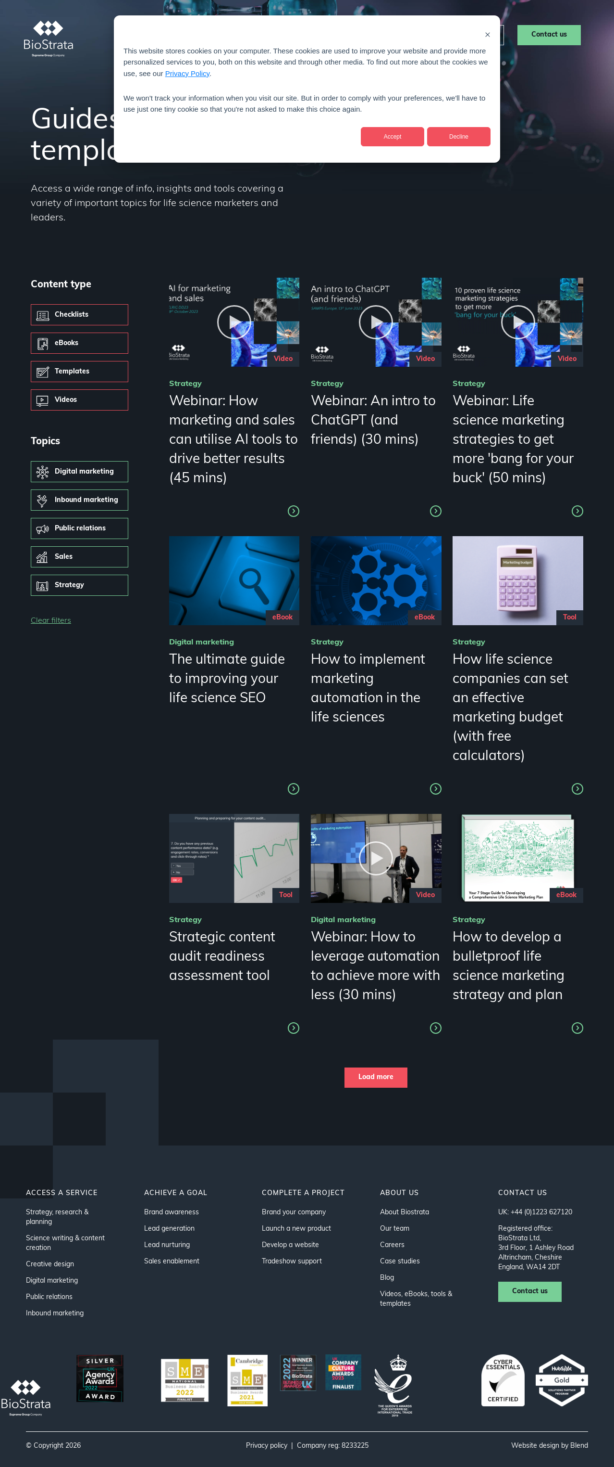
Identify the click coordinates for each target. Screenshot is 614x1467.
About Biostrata (404, 1212)
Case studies (347, 34)
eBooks (66, 343)
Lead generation (169, 1229)
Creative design (50, 1264)
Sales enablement (171, 1261)
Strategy (69, 585)
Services (175, 34)
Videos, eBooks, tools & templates (416, 1299)
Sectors (231, 34)
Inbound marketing (86, 500)
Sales (64, 557)
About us (287, 34)
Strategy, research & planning (57, 1217)
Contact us (549, 35)
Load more (375, 1077)
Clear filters (51, 621)
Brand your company (294, 1212)
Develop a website (290, 1245)
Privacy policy (266, 1446)
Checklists (71, 315)
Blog (387, 1278)
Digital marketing (84, 472)
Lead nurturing (167, 1245)
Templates (72, 371)
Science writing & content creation (65, 1243)
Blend (579, 1446)
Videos (66, 400)
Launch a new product (296, 1229)
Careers (477, 35)
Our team (394, 1229)
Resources (410, 34)
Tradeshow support (292, 1261)
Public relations (80, 528)
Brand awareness (171, 1212)
